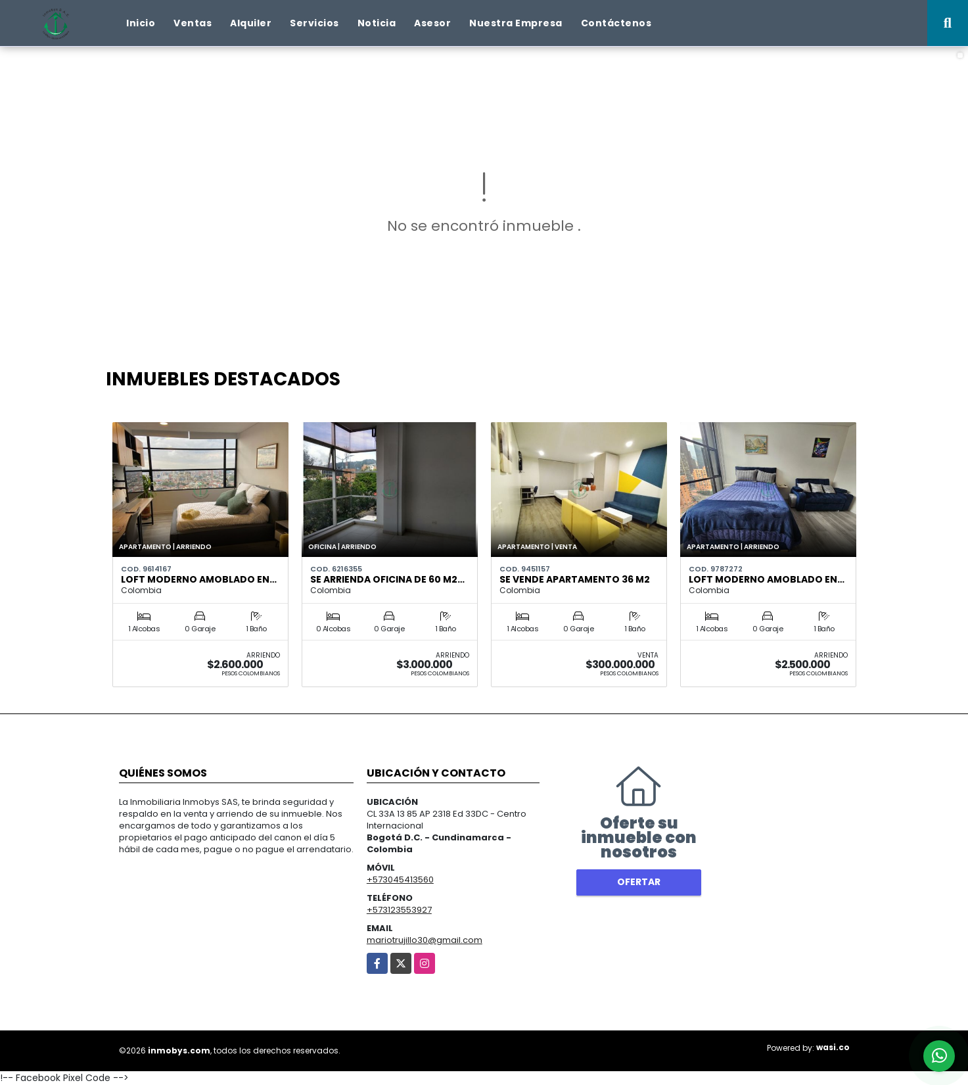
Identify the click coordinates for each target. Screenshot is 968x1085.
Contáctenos (616, 23)
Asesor (432, 23)
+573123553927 (399, 910)
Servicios (314, 23)
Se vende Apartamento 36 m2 (574, 579)
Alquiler (250, 23)
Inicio (140, 23)
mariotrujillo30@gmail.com (424, 940)
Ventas (192, 23)
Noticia (376, 23)
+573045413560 (400, 879)
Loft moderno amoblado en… (199, 579)
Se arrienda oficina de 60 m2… (387, 579)
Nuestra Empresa (516, 23)
